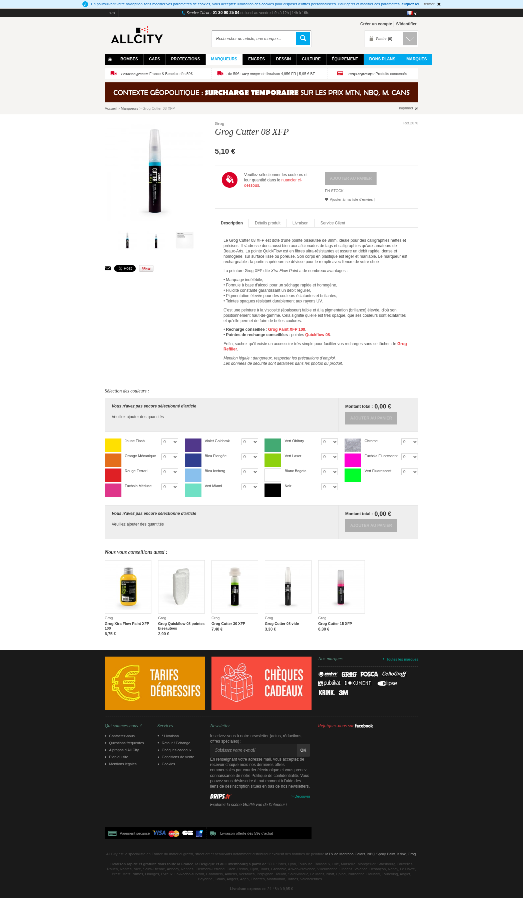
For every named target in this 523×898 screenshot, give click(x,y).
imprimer (406, 108)
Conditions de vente (178, 757)
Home (110, 59)
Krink (401, 854)
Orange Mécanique (140, 456)
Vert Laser (293, 456)
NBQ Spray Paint (381, 854)
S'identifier (406, 24)
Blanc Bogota (295, 471)
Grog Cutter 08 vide (282, 624)
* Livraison (170, 736)
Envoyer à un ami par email (108, 268)
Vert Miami (213, 486)
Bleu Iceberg (215, 471)
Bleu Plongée (215, 456)
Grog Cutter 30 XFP (228, 624)
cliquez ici (410, 4)
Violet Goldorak (217, 441)
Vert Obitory (294, 441)
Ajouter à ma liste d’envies (351, 199)
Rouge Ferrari (136, 471)
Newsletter (220, 726)
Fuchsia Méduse (138, 486)
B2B (111, 13)
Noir (288, 486)
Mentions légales (123, 764)
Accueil (110, 108)
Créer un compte (376, 24)
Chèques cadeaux (176, 750)
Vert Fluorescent (378, 471)
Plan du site (118, 757)
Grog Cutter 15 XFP (335, 624)
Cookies (168, 764)
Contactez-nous (122, 736)
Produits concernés (377, 74)
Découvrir (302, 796)
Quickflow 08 (317, 334)
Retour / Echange (176, 743)
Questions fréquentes (126, 743)
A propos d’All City (124, 750)
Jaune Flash (135, 441)
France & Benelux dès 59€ (156, 74)
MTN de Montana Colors (345, 854)
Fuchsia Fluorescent (381, 456)
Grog (219, 123)
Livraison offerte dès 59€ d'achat (246, 833)
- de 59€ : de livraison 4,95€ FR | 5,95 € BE (270, 74)
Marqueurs (129, 108)
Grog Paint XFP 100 (286, 329)
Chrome (371, 441)
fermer (429, 4)
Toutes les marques (402, 659)
